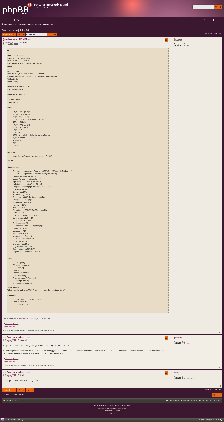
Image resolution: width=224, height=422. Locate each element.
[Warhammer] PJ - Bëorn (17, 30)
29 (182, 377)
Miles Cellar (122, 408)
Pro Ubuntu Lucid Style (15, 420)
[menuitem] (16, 20)
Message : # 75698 (10, 375)
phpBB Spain (214, 420)
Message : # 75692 (10, 340)
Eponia (176, 372)
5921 (183, 44)
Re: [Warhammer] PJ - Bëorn (17, 337)
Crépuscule (178, 39)
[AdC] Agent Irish (10, 326)
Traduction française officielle (107, 408)
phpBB (105, 405)
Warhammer (9, 324)
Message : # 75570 (10, 42)
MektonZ (15, 324)
